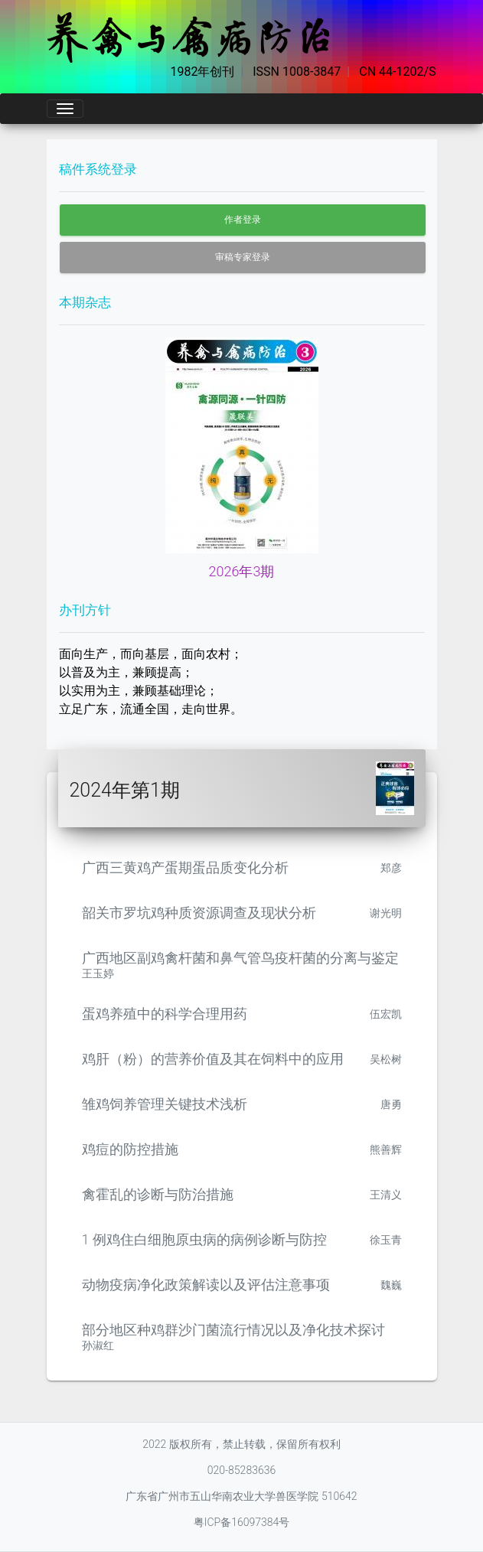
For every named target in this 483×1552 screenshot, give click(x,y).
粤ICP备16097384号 (242, 1522)
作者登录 (242, 219)
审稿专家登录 (242, 257)
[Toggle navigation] (65, 108)
